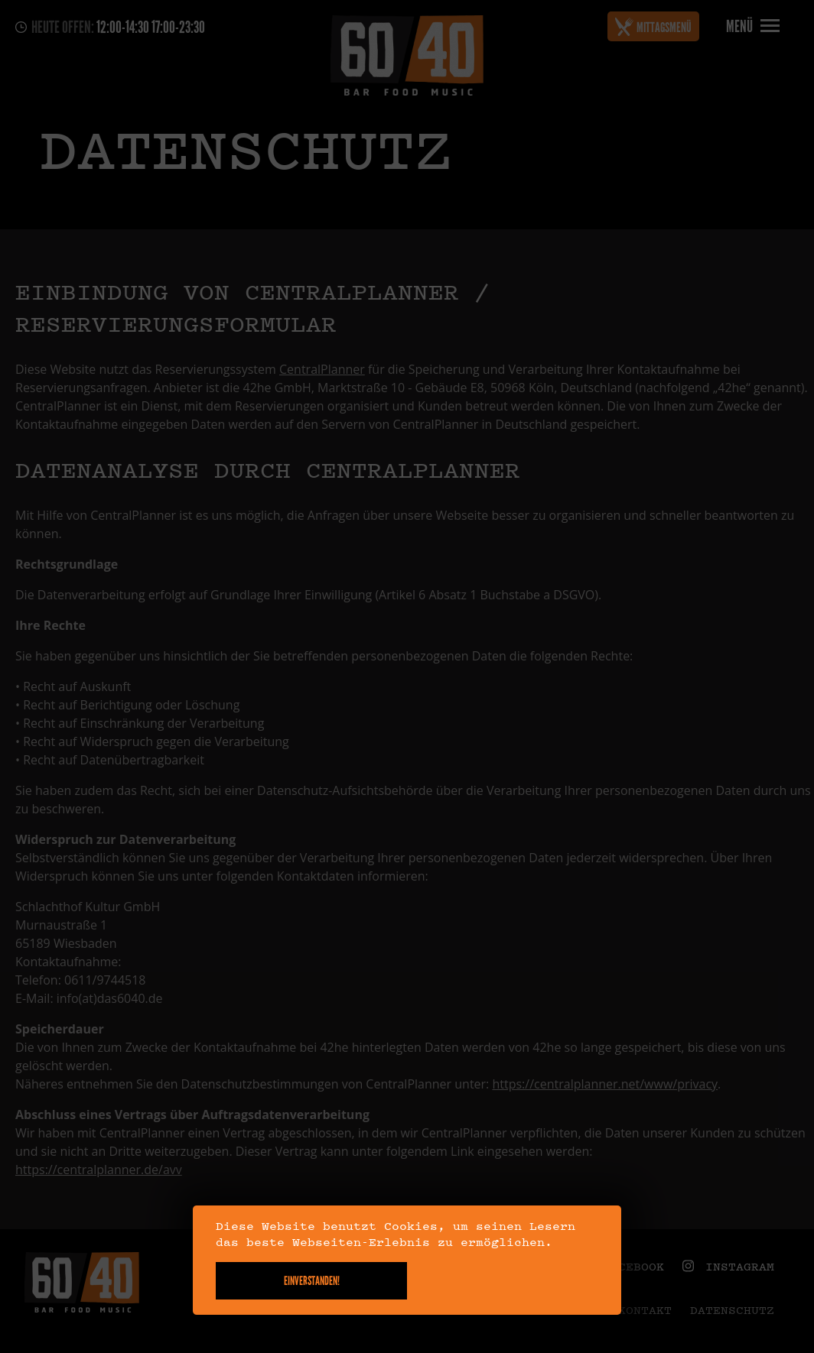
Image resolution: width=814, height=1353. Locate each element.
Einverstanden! (312, 1281)
